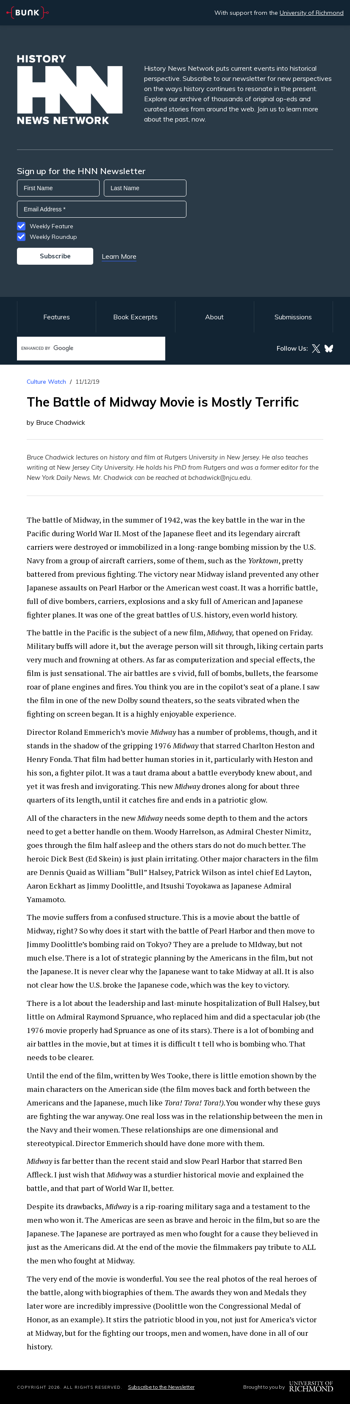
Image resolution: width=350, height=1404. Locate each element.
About (214, 317)
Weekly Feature (51, 226)
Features (56, 317)
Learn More (119, 256)
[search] (82, 348)
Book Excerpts (135, 317)
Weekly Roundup (53, 237)
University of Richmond (312, 13)
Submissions (293, 317)
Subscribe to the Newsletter (161, 1387)
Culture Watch (46, 381)
